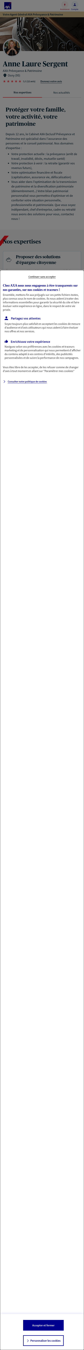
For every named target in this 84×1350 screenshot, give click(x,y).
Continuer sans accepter (42, 276)
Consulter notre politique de (27, 381)
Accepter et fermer (43, 1325)
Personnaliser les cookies (45, 1340)
